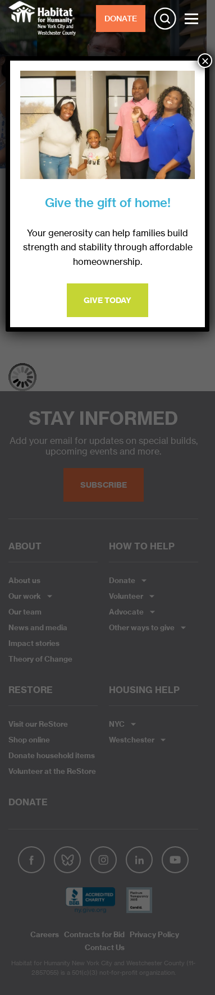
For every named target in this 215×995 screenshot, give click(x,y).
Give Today (107, 300)
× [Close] (205, 60)
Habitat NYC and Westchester (42, 18)
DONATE (120, 18)
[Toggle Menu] (191, 19)
